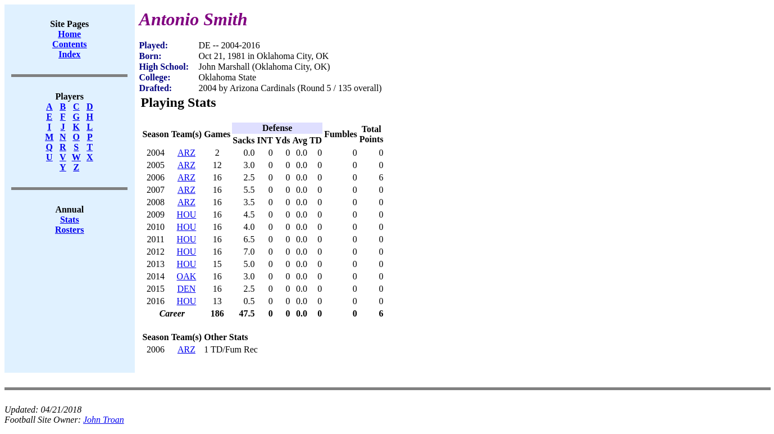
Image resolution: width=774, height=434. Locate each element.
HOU (187, 214)
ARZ (186, 152)
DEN (186, 288)
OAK (187, 276)
